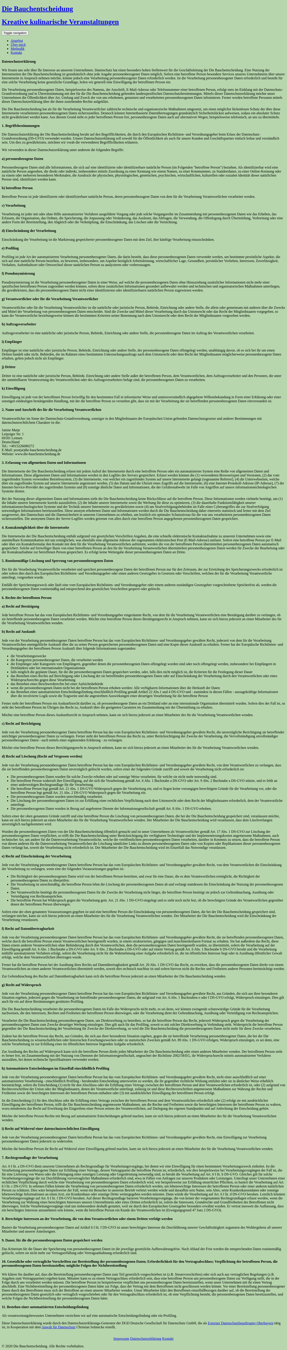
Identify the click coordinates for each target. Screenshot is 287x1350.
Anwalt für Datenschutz (59, 1327)
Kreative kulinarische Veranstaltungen (60, 22)
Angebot (17, 41)
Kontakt (16, 52)
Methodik (17, 49)
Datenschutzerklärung (145, 1338)
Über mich (18, 45)
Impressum (121, 1338)
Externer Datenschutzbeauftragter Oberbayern (240, 1323)
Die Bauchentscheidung (37, 9)
